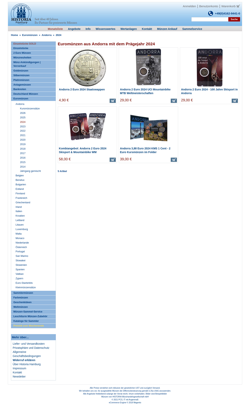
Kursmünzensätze (30, 108)
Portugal (20, 251)
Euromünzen (30, 35)
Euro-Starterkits (24, 283)
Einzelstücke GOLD (24, 43)
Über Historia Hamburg (27, 364)
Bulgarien (21, 184)
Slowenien (21, 265)
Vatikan (20, 274)
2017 (23, 153)
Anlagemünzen (22, 84)
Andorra (47, 35)
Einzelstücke (20, 48)
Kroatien (20, 215)
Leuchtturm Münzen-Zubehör (30, 316)
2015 (23, 162)
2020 (23, 139)
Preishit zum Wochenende (28, 325)
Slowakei (20, 260)
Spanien (20, 269)
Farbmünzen (20, 297)
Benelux (20, 180)
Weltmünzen (20, 307)
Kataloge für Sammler (26, 321)
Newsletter (19, 376)
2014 (23, 166)
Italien (19, 211)
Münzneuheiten (22, 57)
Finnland (20, 193)
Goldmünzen (20, 70)
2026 (23, 113)
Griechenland (23, 202)
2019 (23, 144)
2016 (23, 157)
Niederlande (22, 242)
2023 (23, 126)
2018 (23, 148)
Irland (19, 207)
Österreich (21, 247)
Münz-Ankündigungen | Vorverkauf (26, 64)
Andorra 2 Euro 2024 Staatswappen (82, 89)
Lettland (20, 220)
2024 (23, 122)
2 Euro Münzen (22, 53)
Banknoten (19, 89)
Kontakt (17, 372)
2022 (23, 130)
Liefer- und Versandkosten (29, 343)
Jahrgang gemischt (30, 171)
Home (14, 35)
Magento (137, 403)
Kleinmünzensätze (26, 287)
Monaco (20, 238)
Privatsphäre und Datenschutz (31, 347)
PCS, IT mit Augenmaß (128, 400)
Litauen (20, 224)
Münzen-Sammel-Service (27, 311)
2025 (23, 117)
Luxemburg (22, 229)
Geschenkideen (22, 302)
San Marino (22, 256)
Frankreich (21, 198)
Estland (20, 189)
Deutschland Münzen (25, 94)
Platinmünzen (21, 80)
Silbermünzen (21, 75)
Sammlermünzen (23, 293)
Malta (19, 233)
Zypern (19, 278)
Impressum (19, 368)
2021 (23, 135)
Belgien (20, 175)
